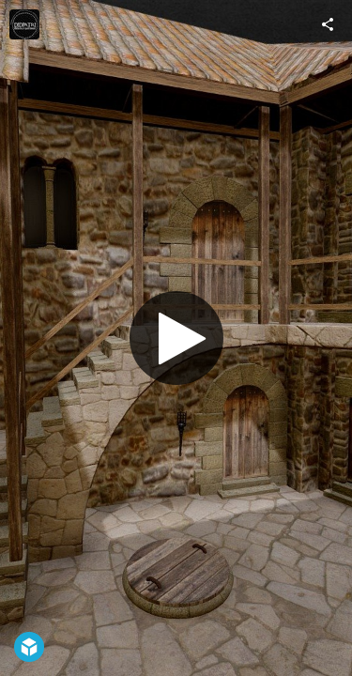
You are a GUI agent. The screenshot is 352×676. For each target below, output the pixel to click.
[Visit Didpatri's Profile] (24, 24)
